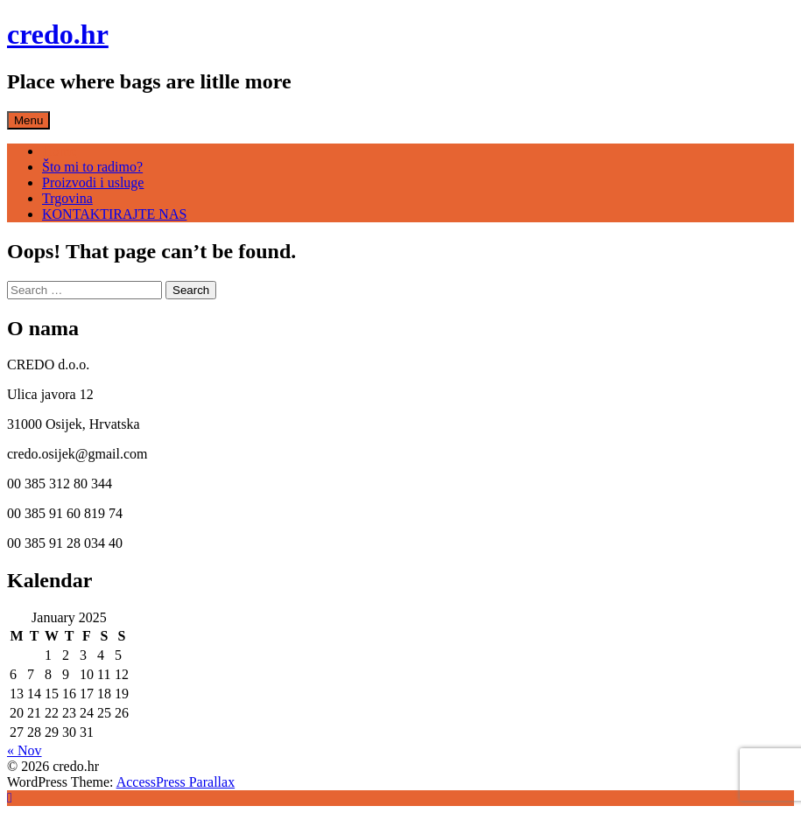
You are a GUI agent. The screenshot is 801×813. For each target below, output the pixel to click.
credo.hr (58, 34)
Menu (28, 120)
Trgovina (67, 198)
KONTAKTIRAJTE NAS (114, 214)
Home (59, 151)
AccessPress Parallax (175, 781)
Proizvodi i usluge (93, 182)
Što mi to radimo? (92, 166)
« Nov (24, 750)
